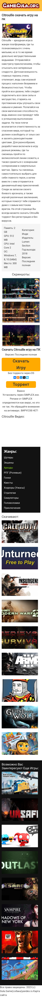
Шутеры (8, 457)
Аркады (8, 467)
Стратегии (10, 492)
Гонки (7, 477)
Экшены (9, 462)
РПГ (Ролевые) (13, 472)
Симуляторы (11, 497)
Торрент (21, 384)
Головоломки (12, 503)
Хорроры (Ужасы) (14, 487)
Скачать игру (21, 364)
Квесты (8, 482)
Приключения (12, 508)
